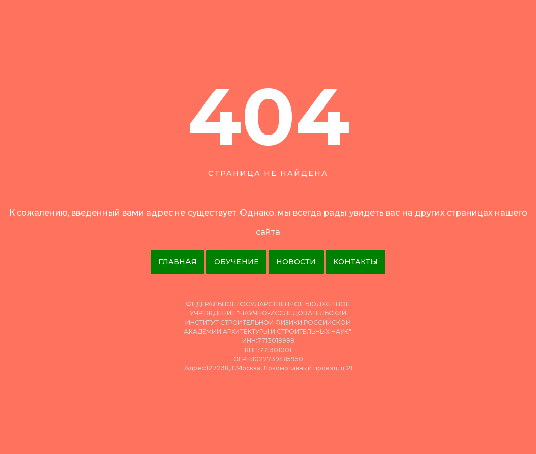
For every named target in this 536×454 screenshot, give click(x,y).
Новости (296, 261)
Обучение (236, 261)
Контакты (355, 261)
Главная (177, 261)
